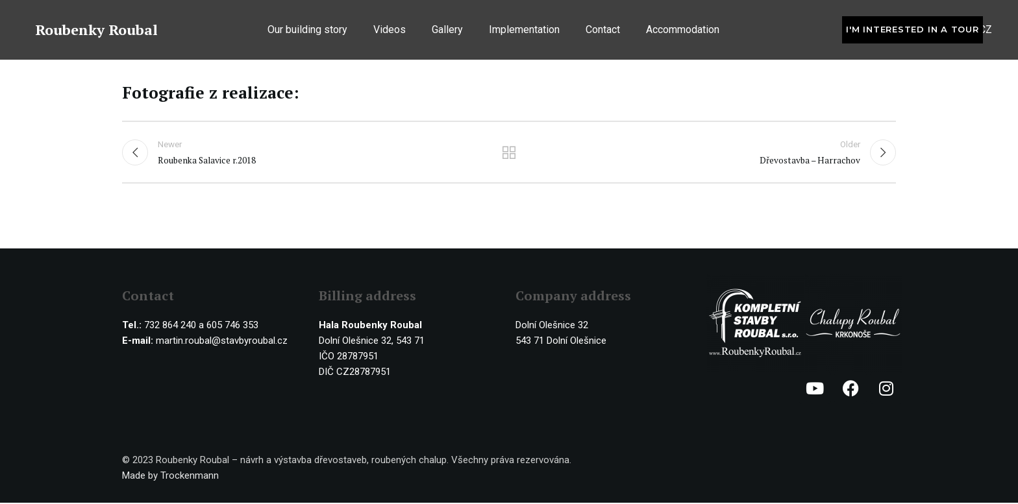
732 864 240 (170, 326)
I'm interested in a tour (912, 31)
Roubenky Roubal (96, 31)
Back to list (509, 153)
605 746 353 (232, 326)
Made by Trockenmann (170, 477)
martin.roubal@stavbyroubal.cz (222, 342)
